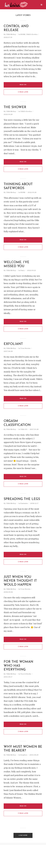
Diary (22, 271)
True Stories (25, 349)
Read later (23, 92)
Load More (23, 837)
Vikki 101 (23, 430)
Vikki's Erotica (31, 35)
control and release (16, 28)
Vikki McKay (11, 35)
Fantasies (24, 504)
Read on (23, 85)
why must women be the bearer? (21, 750)
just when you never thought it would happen (20, 582)
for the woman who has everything (19, 667)
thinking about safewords (18, 186)
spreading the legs (22, 500)
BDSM (22, 35)
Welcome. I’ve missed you (17, 264)
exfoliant (13, 345)
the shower (15, 107)
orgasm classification (17, 424)
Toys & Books (25, 676)
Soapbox (23, 757)
